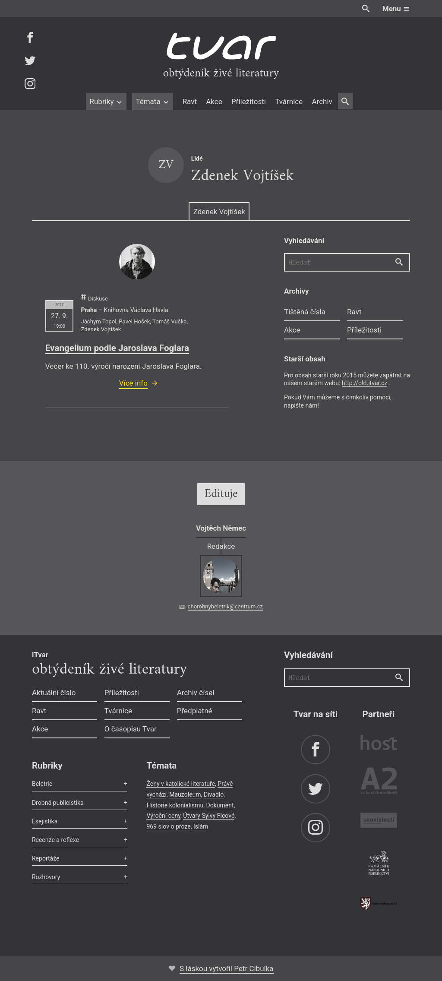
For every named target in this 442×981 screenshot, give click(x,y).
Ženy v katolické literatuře (180, 783)
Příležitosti (248, 101)
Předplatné (194, 710)
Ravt (190, 101)
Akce (214, 101)
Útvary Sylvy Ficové (208, 815)
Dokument (220, 805)
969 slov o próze (168, 826)
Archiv (322, 101)
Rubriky (106, 101)
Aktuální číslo (54, 692)
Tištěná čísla (304, 311)
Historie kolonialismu (174, 805)
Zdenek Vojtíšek (219, 211)
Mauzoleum (185, 794)
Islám (200, 826)
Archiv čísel (196, 692)
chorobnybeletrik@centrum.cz (225, 606)
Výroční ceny (163, 815)
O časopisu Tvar (130, 729)
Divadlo (214, 794)
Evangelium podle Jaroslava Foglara (117, 348)
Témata (153, 101)
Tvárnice (289, 101)
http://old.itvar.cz (365, 383)
